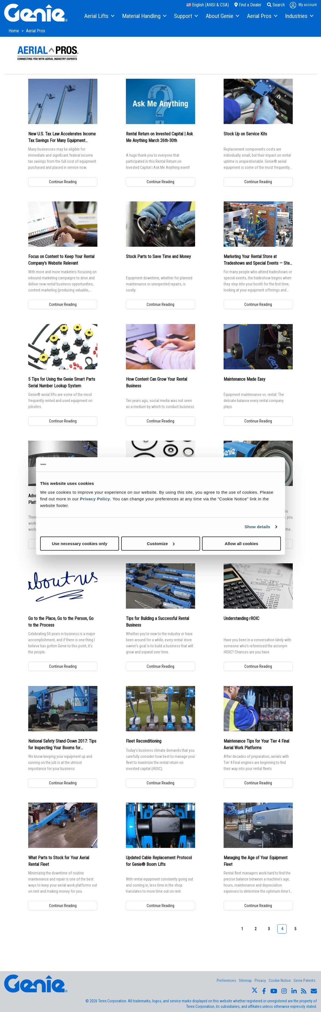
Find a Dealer (248, 4)
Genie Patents (304, 980)
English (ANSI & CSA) (208, 4)
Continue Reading (63, 182)
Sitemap (245, 980)
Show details (257, 526)
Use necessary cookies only (79, 543)
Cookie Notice (280, 980)
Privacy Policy (95, 498)
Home (14, 30)
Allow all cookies (241, 543)
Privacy (260, 980)
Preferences (226, 980)
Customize (161, 543)
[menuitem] (99, 16)
